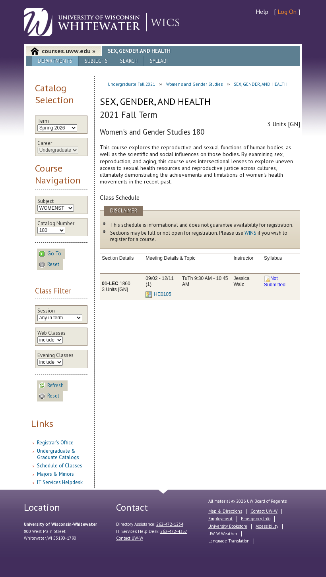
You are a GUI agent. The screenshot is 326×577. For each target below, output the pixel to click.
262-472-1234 (169, 524)
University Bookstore (227, 526)
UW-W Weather (222, 533)
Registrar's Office (55, 442)
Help (262, 11)
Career (44, 143)
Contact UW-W (129, 538)
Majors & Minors (55, 474)
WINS (250, 233)
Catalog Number (55, 223)
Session (46, 311)
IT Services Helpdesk (60, 482)
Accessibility (267, 526)
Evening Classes (55, 355)
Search (129, 61)
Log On (287, 11)
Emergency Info (255, 518)
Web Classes (51, 333)
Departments (55, 61)
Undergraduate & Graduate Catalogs (58, 454)
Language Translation (229, 541)
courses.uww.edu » (68, 51)
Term (43, 121)
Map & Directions (225, 511)
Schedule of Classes (59, 465)
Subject (45, 201)
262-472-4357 (173, 531)
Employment (220, 518)
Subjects (96, 61)
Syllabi (159, 61)
